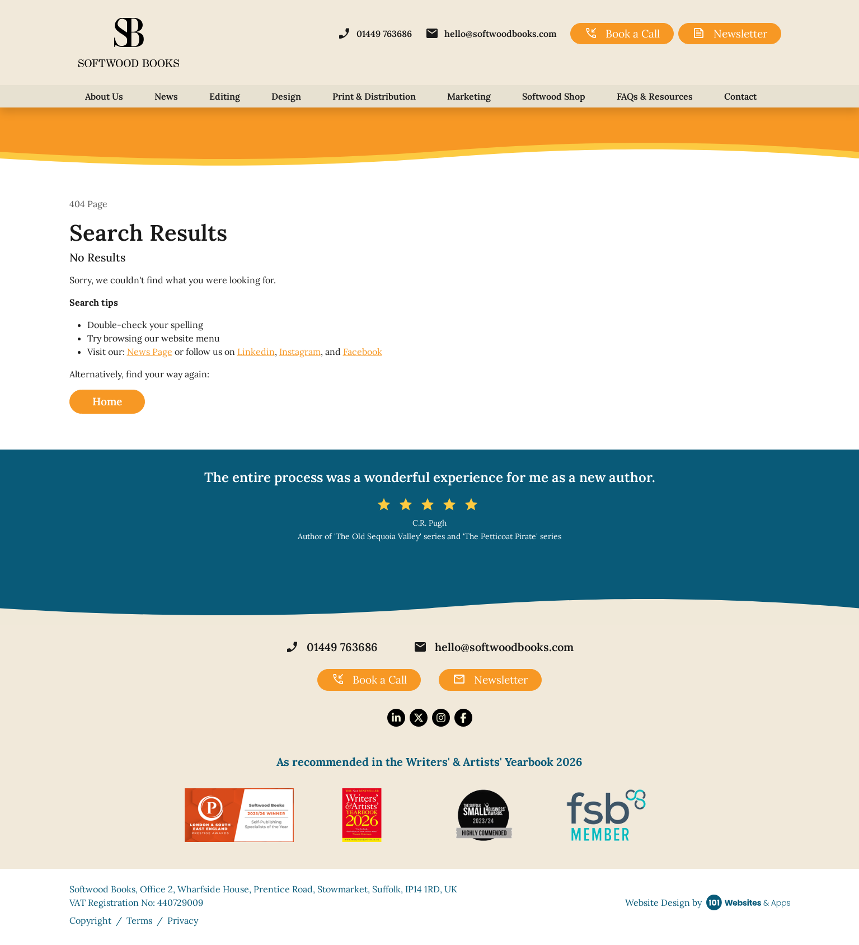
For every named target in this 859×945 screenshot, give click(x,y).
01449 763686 (374, 33)
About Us (104, 96)
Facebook (362, 351)
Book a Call (622, 33)
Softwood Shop (553, 96)
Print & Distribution (374, 96)
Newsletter (729, 33)
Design (286, 96)
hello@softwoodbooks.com (491, 33)
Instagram (300, 351)
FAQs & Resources (655, 96)
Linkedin (256, 351)
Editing (224, 96)
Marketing (469, 96)
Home (107, 401)
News (166, 96)
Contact (740, 96)
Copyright (90, 920)
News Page (149, 351)
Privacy (182, 920)
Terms (139, 920)
